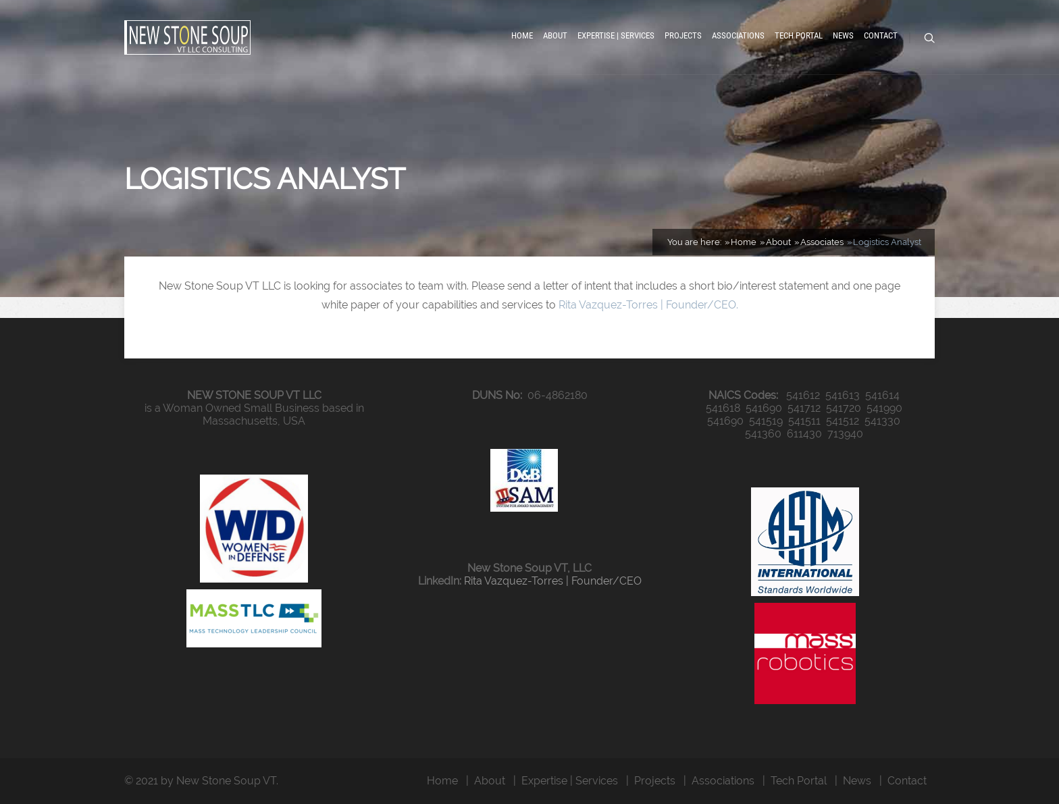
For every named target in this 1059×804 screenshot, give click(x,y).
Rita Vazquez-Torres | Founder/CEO (553, 580)
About (555, 35)
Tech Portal (799, 35)
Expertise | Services (615, 35)
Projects (683, 35)
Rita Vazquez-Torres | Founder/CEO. (648, 304)
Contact (881, 35)
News (843, 35)
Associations (738, 35)
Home (522, 35)
